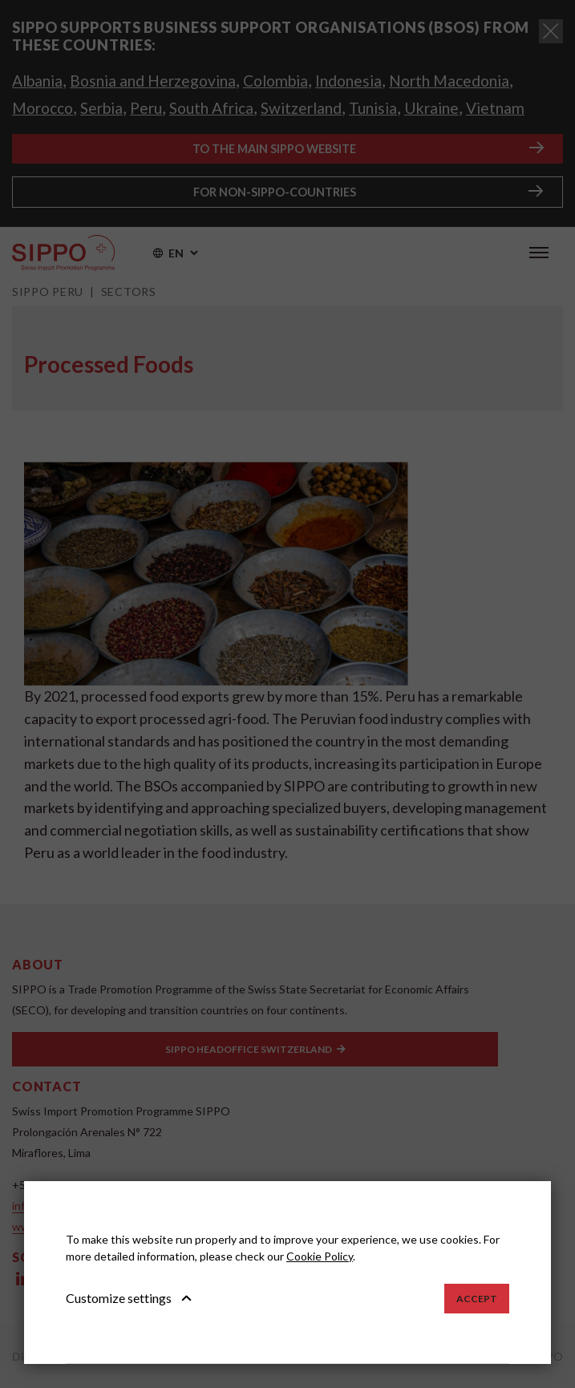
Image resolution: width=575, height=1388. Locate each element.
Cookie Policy (319, 1256)
